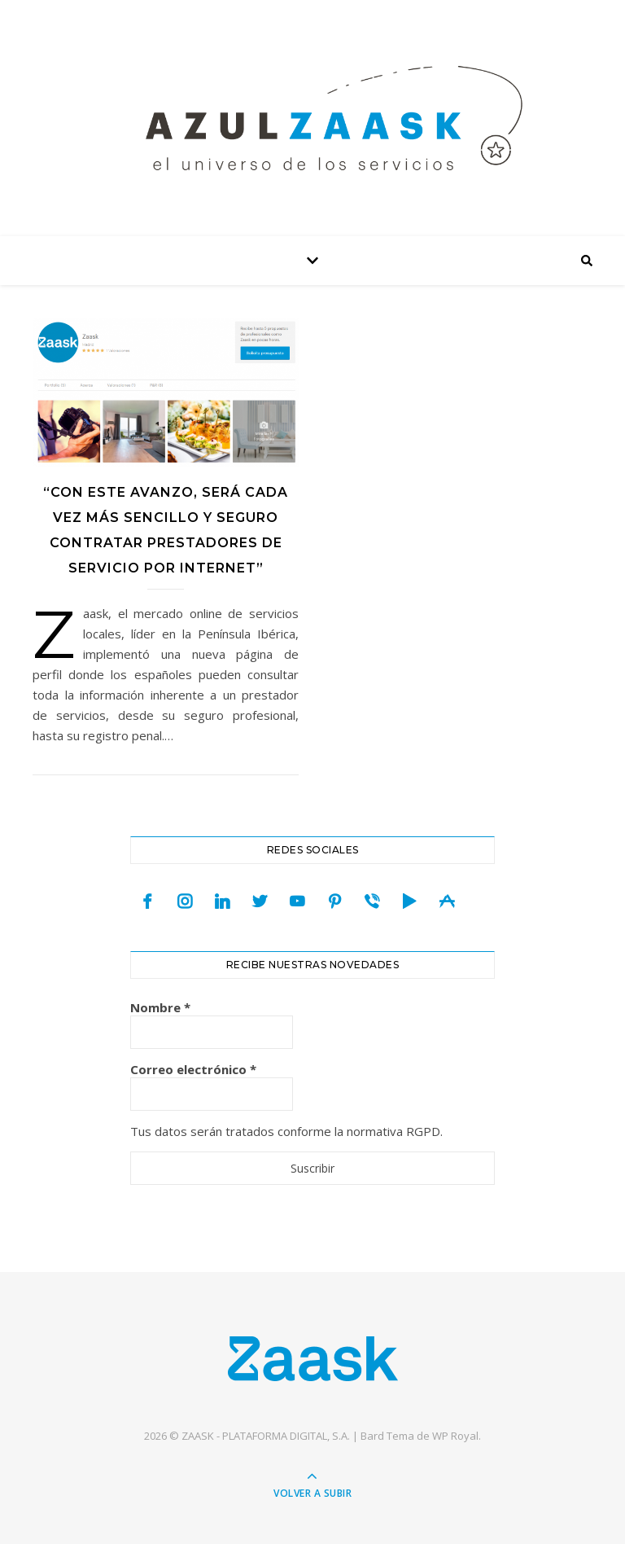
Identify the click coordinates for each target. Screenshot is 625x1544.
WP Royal (455, 1435)
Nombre (160, 1007)
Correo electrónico (193, 1069)
